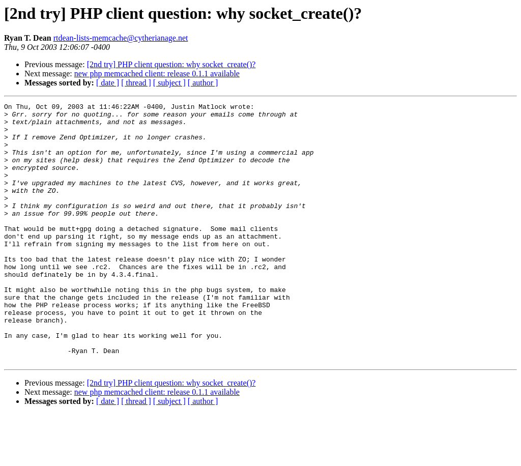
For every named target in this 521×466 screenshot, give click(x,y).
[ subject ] (169, 82)
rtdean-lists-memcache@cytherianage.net (120, 38)
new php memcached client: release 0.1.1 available (157, 73)
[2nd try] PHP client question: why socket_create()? (171, 64)
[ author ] (203, 82)
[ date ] (107, 82)
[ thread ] (136, 82)
